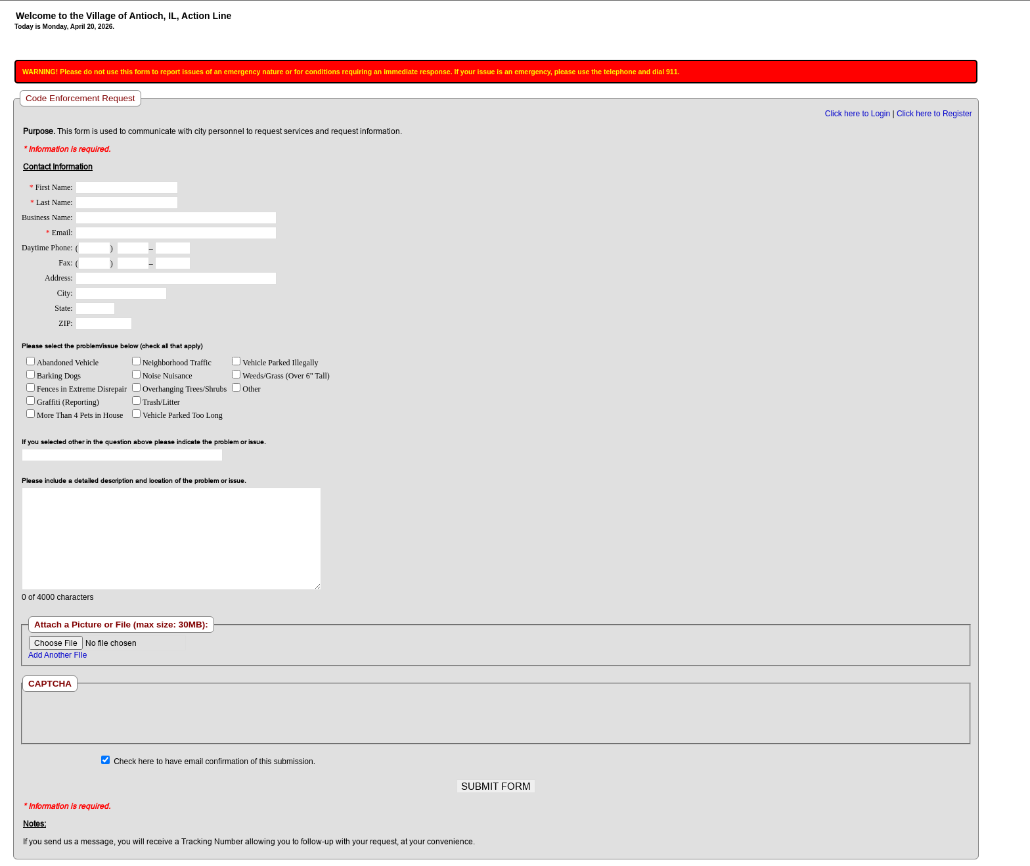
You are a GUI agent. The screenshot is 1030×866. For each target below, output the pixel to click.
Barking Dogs (53, 375)
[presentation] (495, 717)
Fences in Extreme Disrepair (76, 389)
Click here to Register (934, 113)
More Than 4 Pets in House (74, 415)
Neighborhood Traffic (172, 362)
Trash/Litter (156, 402)
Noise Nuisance (162, 375)
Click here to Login (857, 113)
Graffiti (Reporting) (62, 402)
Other (246, 389)
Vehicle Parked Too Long (177, 415)
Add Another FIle (57, 655)
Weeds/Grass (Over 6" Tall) (281, 375)
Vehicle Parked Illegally (275, 362)
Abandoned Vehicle (62, 362)
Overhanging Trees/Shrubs (179, 389)
